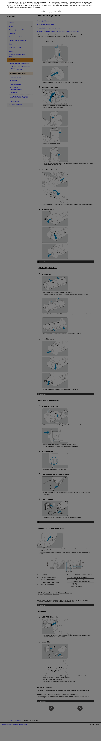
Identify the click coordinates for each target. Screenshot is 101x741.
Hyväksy (55, 4)
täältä (36, 4)
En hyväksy (58, 11)
